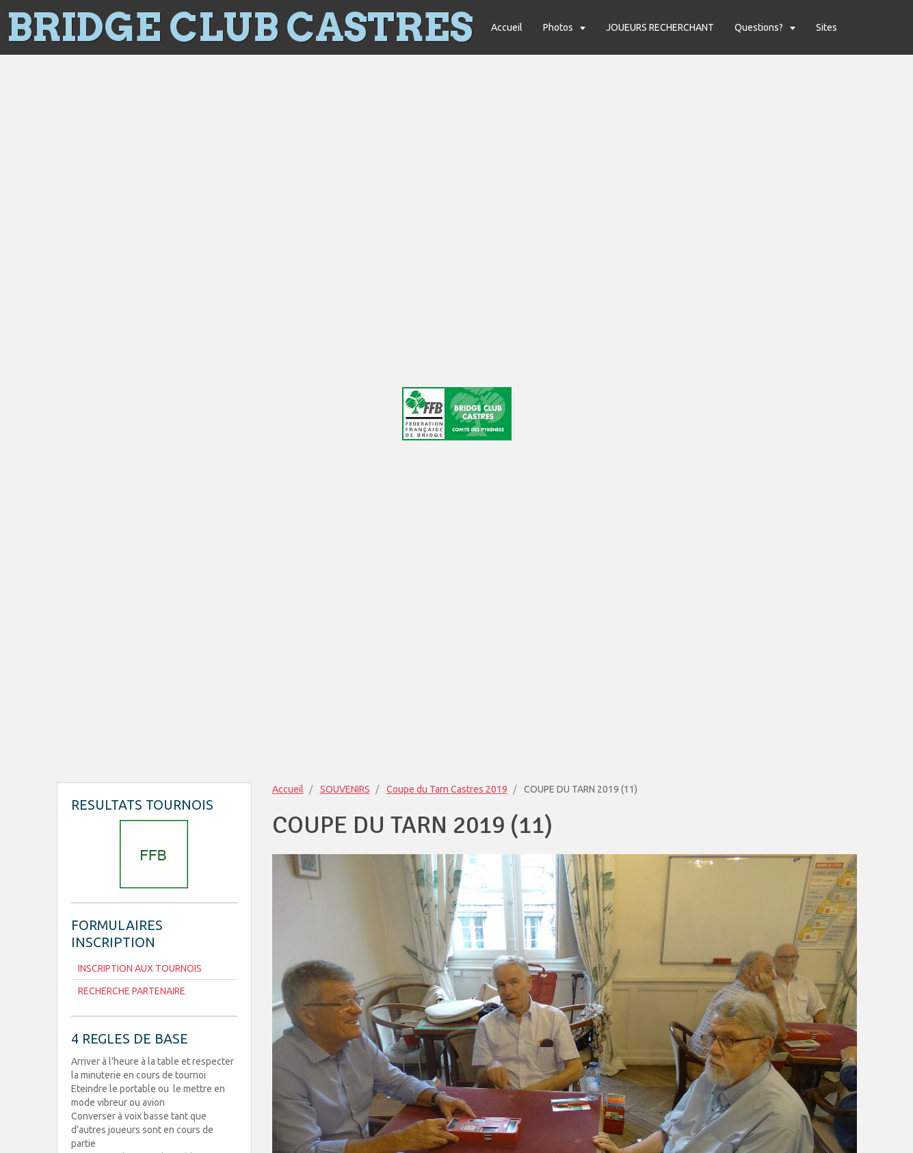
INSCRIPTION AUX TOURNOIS (140, 968)
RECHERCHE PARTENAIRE (131, 990)
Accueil (506, 27)
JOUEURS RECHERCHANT (660, 27)
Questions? (760, 27)
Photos (559, 27)
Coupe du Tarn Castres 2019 (446, 789)
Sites (826, 27)
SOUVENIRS (345, 789)
